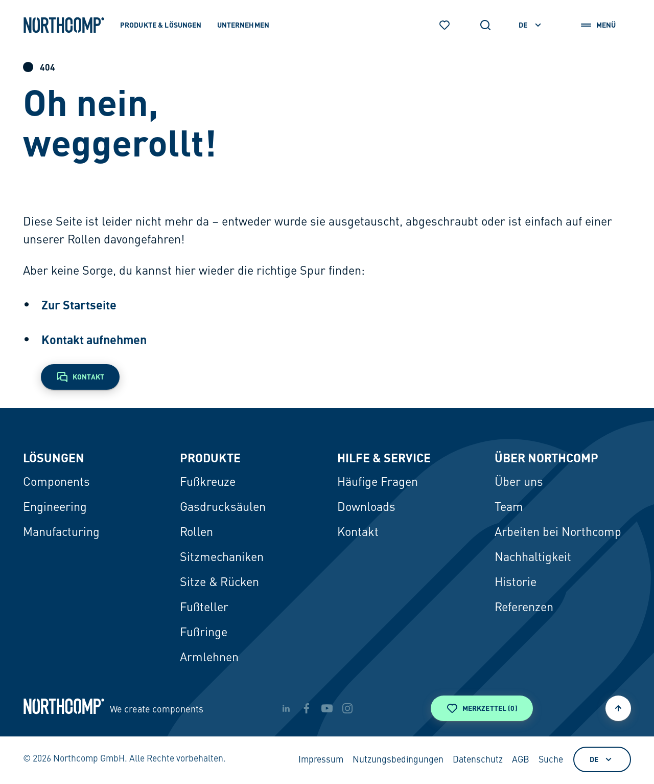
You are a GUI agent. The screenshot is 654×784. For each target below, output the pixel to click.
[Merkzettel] (444, 25)
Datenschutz (478, 760)
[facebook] (306, 708)
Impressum (320, 760)
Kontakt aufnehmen (94, 339)
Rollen (196, 533)
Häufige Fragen (377, 483)
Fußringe (203, 633)
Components (56, 483)
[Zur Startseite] (64, 25)
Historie (515, 583)
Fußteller (204, 608)
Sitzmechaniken (222, 558)
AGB (520, 760)
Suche (551, 760)
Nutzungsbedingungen (398, 760)
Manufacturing (61, 533)
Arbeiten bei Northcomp (558, 533)
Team (509, 508)
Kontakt (358, 533)
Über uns (519, 483)
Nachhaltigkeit (533, 558)
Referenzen (524, 608)
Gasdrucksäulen (223, 508)
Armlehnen (209, 658)
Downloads (366, 508)
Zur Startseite (78, 304)
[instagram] (347, 708)
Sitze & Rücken (219, 583)
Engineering (55, 508)
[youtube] (327, 708)
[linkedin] (286, 708)
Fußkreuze (208, 483)
